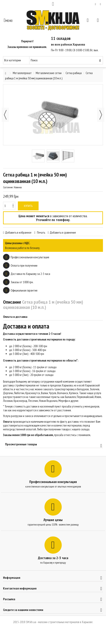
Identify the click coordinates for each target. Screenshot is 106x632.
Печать (40, 232)
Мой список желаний (95, 4)
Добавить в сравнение (63, 232)
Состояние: (8, 187)
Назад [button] (5, 115)
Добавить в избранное (18, 232)
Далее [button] (100, 115)
